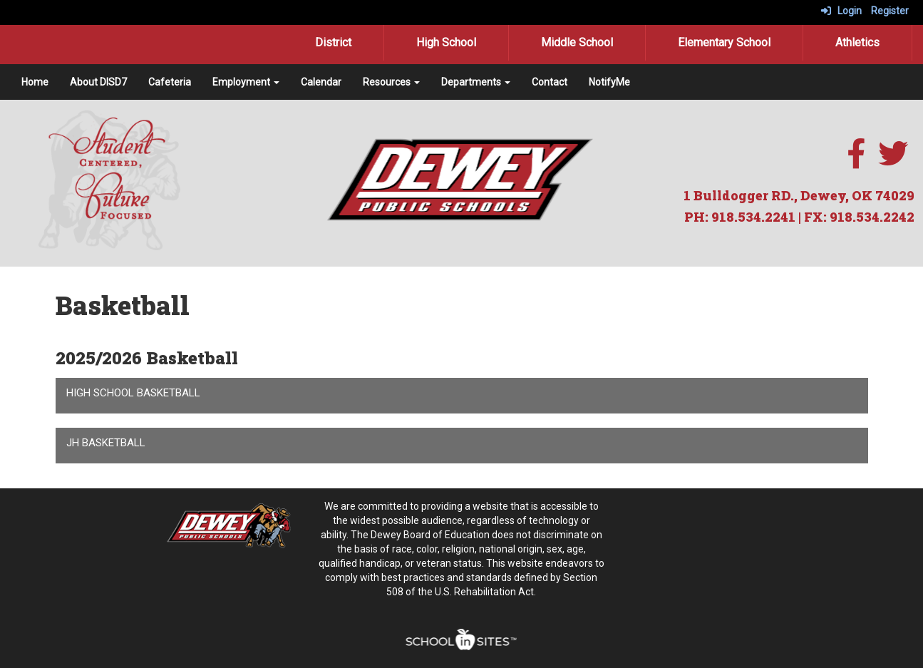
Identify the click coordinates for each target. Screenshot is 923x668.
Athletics (857, 42)
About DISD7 (98, 82)
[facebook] (856, 161)
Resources (391, 82)
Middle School (577, 42)
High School (446, 42)
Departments (475, 82)
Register (890, 10)
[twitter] (893, 161)
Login (841, 10)
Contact (549, 82)
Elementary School (724, 42)
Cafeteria (169, 82)
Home (34, 82)
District (333, 42)
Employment (245, 82)
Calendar (321, 82)
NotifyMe (609, 82)
